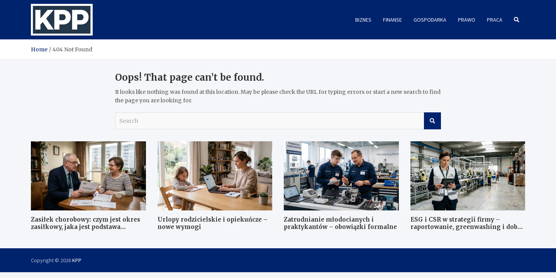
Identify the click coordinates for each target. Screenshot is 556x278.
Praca (494, 19)
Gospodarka (430, 19)
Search (432, 120)
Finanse (392, 19)
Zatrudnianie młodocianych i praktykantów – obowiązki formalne (340, 223)
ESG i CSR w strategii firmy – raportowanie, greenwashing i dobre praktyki (467, 227)
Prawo (466, 19)
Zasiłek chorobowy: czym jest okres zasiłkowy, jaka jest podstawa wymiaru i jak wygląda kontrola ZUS (87, 227)
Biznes (363, 19)
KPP (76, 260)
